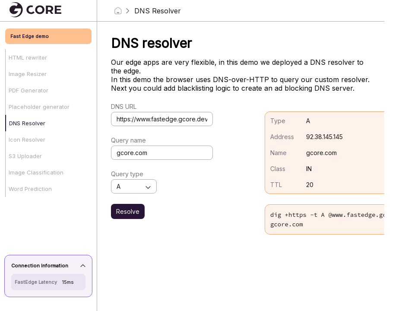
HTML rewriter (28, 57)
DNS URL (123, 106)
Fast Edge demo (29, 36)
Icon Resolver (27, 139)
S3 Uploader (25, 155)
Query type (127, 174)
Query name (128, 140)
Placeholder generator (39, 106)
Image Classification (36, 172)
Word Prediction (30, 188)
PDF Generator (28, 90)
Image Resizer (28, 73)
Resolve (127, 211)
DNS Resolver (27, 123)
